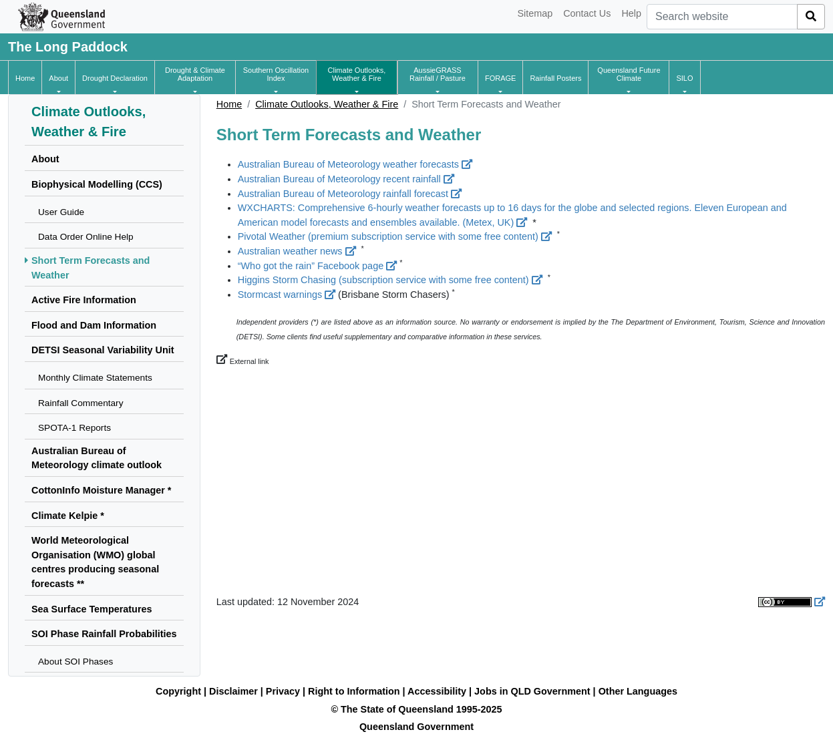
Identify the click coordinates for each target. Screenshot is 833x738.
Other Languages (638, 691)
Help (631, 13)
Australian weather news (297, 251)
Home (229, 104)
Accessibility (436, 691)
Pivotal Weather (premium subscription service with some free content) (395, 236)
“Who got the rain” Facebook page (317, 265)
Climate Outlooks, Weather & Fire (326, 104)
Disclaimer (233, 691)
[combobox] (722, 16)
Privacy (283, 691)
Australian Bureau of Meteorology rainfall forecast (350, 193)
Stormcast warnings (286, 294)
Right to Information (353, 691)
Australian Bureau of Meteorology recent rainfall (346, 179)
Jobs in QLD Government (533, 691)
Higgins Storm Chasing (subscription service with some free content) (390, 279)
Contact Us (587, 13)
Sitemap (534, 13)
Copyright (178, 691)
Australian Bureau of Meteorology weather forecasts (355, 164)
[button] (58, 78)
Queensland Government (416, 726)
